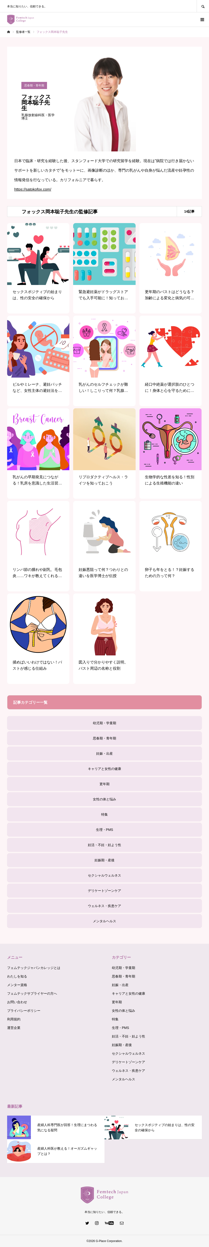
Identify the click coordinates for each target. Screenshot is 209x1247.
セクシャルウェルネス (104, 875)
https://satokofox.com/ (32, 189)
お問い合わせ (17, 1002)
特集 (104, 814)
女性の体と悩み (104, 799)
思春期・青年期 (104, 738)
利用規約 (13, 1019)
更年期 (104, 784)
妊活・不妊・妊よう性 (104, 845)
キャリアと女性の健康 (104, 769)
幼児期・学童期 (104, 723)
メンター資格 (17, 985)
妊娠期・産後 (104, 860)
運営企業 (13, 1028)
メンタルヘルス (104, 921)
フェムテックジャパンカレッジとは (33, 968)
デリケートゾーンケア (104, 891)
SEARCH (203, 6)
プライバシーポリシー (23, 1011)
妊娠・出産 (104, 753)
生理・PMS (104, 830)
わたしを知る (17, 976)
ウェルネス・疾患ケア (104, 906)
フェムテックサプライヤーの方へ (32, 993)
